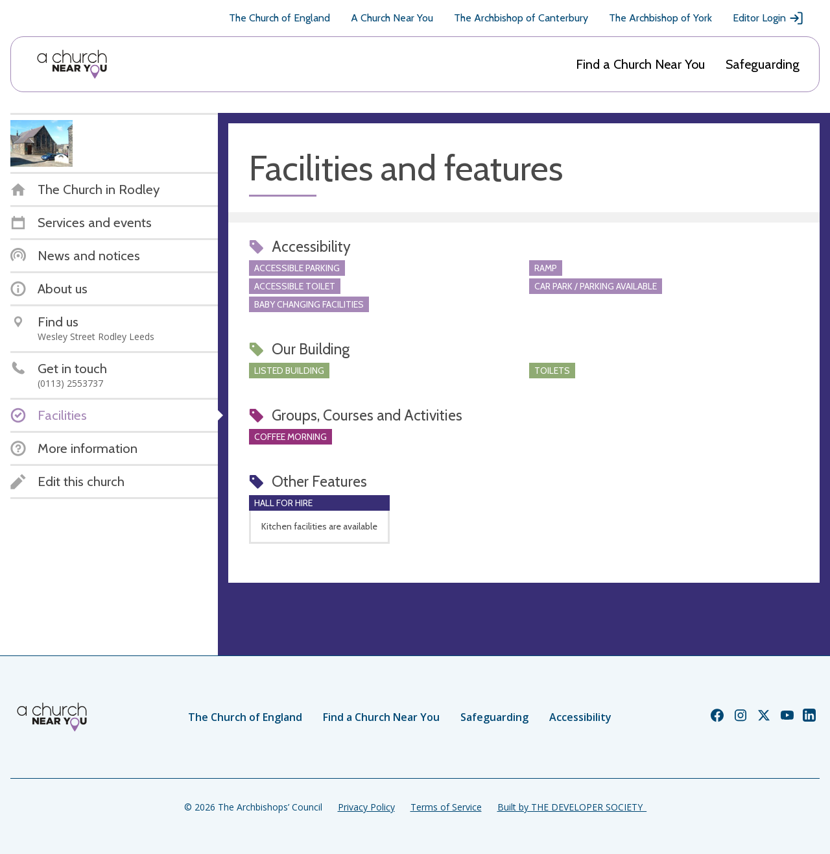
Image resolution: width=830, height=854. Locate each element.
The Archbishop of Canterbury (521, 18)
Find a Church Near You (640, 64)
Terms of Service (446, 807)
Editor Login (768, 18)
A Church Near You (392, 18)
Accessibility (580, 717)
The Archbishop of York (660, 18)
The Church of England (279, 18)
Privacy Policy (366, 807)
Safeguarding (763, 64)
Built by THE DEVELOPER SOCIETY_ (571, 807)
